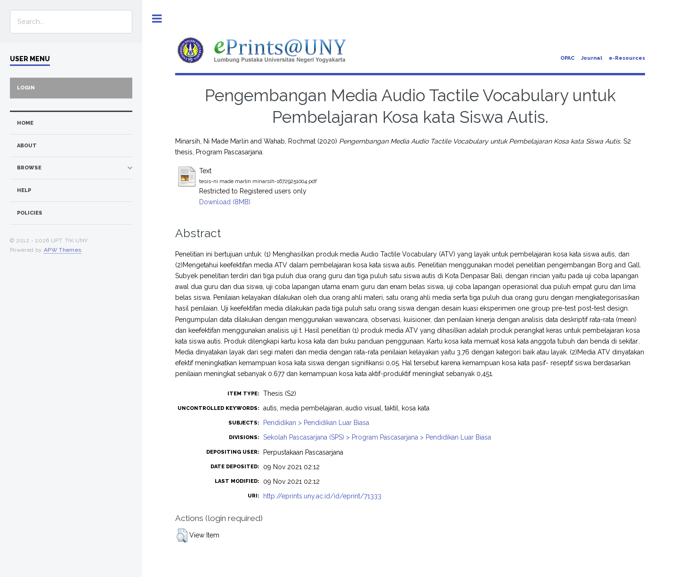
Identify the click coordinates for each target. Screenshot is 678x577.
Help (24, 190)
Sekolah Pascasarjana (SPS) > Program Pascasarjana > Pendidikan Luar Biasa (377, 437)
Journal (591, 58)
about (27, 146)
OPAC (567, 58)
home (25, 123)
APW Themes (62, 250)
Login (26, 88)
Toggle (157, 18)
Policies (29, 213)
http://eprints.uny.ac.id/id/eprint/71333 (322, 496)
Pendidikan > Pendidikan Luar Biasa (316, 422)
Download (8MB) (224, 202)
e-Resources (627, 58)
